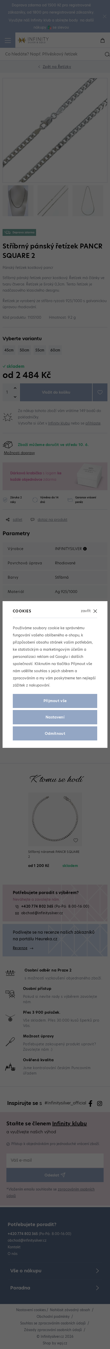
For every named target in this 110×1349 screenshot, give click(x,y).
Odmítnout (55, 733)
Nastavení (55, 717)
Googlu (61, 656)
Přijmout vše (55, 700)
